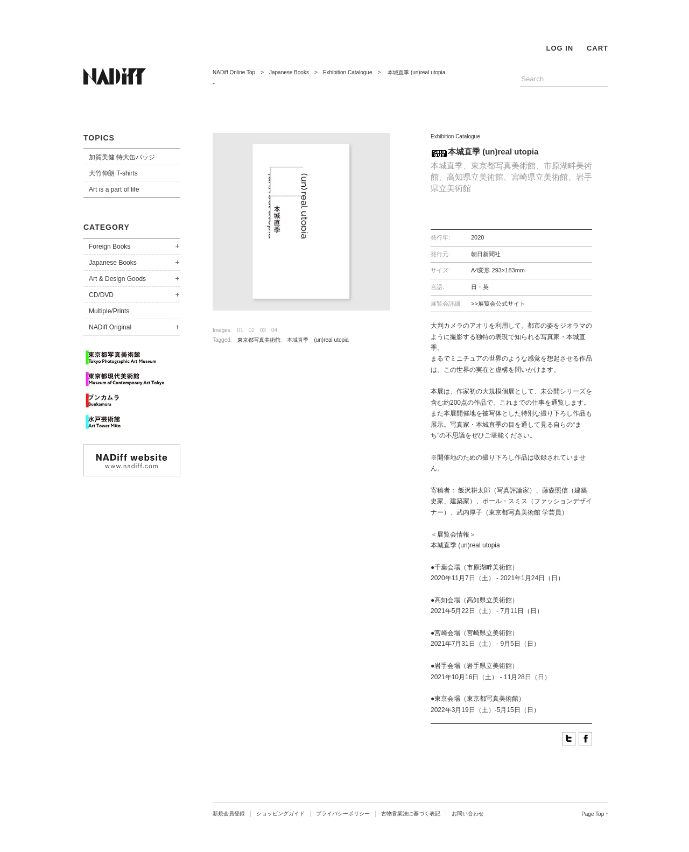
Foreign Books (109, 246)
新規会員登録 (229, 813)
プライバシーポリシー (343, 813)
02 (252, 330)
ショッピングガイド (280, 813)
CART (597, 48)
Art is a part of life (114, 189)
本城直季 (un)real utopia (320, 340)
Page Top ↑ (594, 814)
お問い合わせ (468, 813)
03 (263, 330)
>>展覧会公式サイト (498, 303)
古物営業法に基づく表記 (410, 813)
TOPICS (99, 137)
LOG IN (559, 48)
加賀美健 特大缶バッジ (122, 157)
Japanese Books (113, 262)
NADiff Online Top (234, 72)
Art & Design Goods (117, 279)
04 (274, 330)
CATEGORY (106, 227)
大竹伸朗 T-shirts (113, 173)
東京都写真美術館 (258, 340)
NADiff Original (110, 327)
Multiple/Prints (109, 311)
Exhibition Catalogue (347, 72)
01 (240, 330)
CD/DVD (101, 295)
